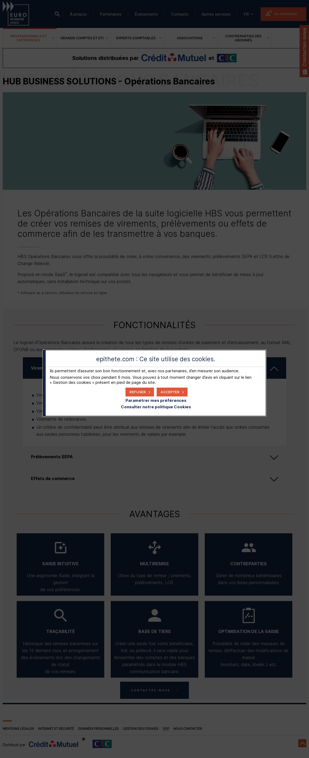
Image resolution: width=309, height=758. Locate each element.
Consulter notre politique (156, 406)
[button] (172, 392)
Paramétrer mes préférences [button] (155, 400)
